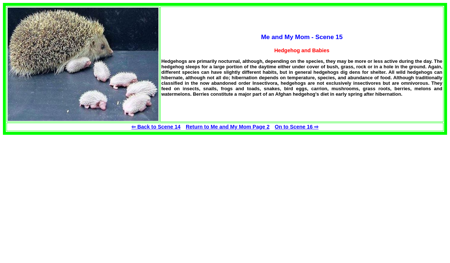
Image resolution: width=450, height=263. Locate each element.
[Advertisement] (64, 186)
